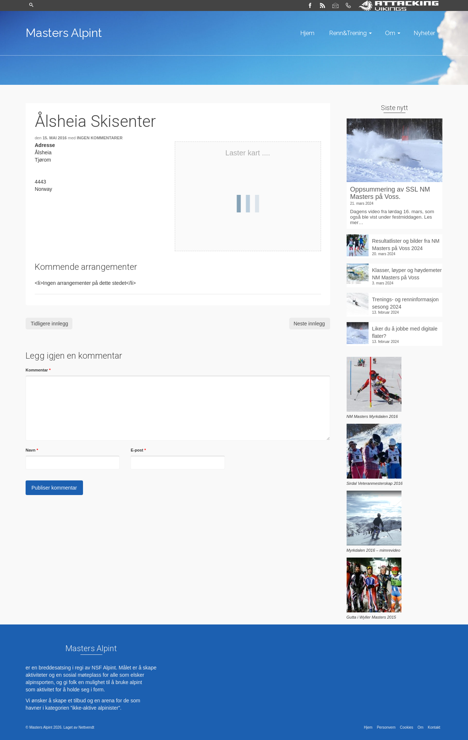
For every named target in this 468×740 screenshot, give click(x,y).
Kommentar (38, 370)
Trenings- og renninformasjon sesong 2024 (405, 303)
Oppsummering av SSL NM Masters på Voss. (390, 193)
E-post (138, 450)
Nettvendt (86, 727)
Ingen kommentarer (99, 138)
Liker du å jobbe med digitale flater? (405, 332)
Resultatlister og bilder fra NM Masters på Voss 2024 (405, 244)
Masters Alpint (64, 32)
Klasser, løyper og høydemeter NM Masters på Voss (407, 273)
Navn (32, 450)
